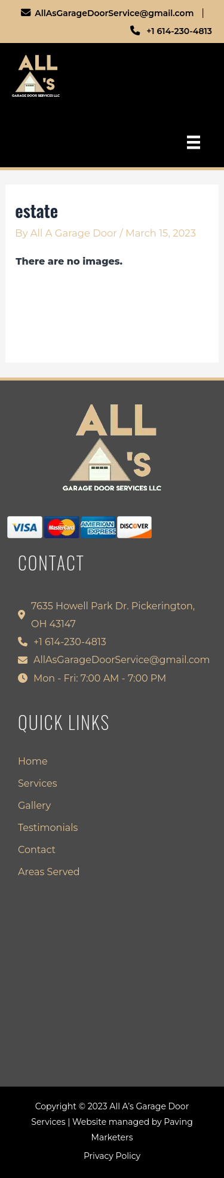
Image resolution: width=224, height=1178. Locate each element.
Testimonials (48, 828)
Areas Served (49, 872)
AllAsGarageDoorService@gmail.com (112, 13)
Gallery (34, 806)
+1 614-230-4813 (176, 31)
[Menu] (193, 142)
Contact (37, 850)
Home (33, 762)
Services (37, 784)
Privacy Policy (112, 1156)
